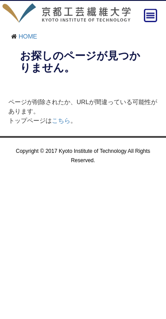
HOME (28, 36)
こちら (61, 120)
